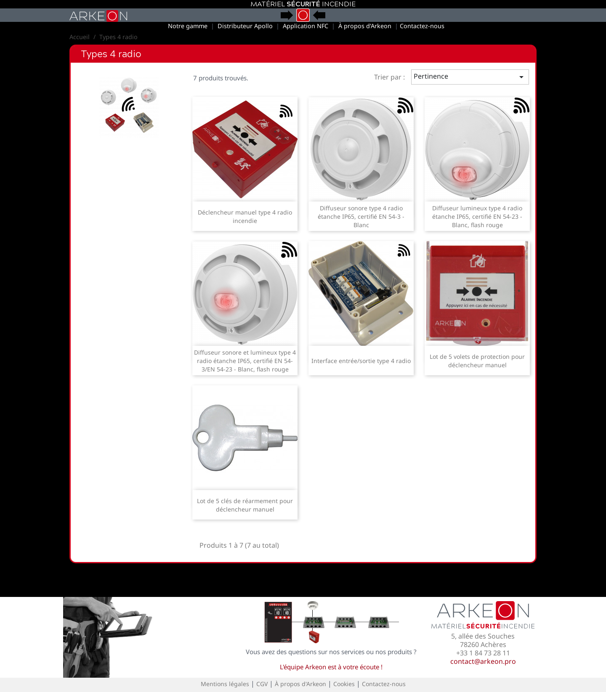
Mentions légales (225, 684)
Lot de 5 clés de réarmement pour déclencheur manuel (245, 505)
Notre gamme (187, 26)
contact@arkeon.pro (483, 661)
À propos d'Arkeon (364, 26)
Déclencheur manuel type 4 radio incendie (245, 216)
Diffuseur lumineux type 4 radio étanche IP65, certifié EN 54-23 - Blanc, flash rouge (477, 216)
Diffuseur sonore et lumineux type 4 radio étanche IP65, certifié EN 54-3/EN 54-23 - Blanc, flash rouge (245, 360)
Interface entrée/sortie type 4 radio (361, 361)
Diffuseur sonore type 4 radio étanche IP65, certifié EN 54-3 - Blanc (361, 216)
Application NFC (305, 26)
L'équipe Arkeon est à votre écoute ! (331, 667)
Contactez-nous (422, 26)
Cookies (344, 684)
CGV (262, 684)
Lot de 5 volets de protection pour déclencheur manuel (477, 361)
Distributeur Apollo (245, 26)
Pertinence (470, 77)
